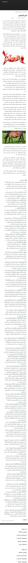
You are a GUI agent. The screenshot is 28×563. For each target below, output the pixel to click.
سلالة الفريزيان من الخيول (21, 366)
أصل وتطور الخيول (22, 262)
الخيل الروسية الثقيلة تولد (21, 270)
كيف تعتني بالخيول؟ (22, 310)
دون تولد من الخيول (22, 280)
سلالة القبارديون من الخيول (20, 234)
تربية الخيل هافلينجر (22, 338)
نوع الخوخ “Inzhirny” (22, 552)
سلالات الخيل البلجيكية (21, 290)
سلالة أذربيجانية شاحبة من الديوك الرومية (7, 520)
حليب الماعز (25, 520)
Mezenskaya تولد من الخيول (20, 356)
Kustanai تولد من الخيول (21, 226)
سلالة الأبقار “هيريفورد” (21, 509)
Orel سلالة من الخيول (21, 422)
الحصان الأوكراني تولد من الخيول (19, 200)
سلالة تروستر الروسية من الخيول (19, 328)
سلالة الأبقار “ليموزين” (21, 491)
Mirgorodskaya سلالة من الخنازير (19, 499)
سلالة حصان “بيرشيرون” (21, 430)
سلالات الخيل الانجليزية (21, 300)
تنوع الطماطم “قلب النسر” (21, 538)
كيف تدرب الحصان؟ (22, 192)
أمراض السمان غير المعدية (22, 535)
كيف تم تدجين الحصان (21, 182)
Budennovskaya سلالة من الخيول (19, 318)
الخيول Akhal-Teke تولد (21, 242)
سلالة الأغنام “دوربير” (23, 544)
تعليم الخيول (23, 210)
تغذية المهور (23, 439)
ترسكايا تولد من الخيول (21, 348)
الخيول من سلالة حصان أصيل (20, 252)
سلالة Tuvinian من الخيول (21, 412)
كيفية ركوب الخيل (22, 218)
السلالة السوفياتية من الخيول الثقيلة (19, 374)
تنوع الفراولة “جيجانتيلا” (22, 541)
